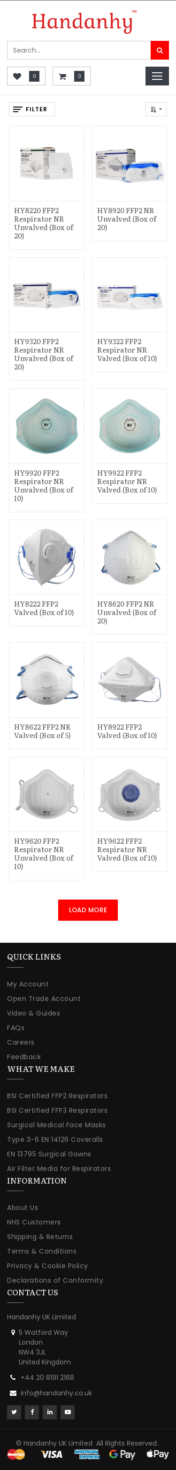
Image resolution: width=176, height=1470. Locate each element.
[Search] (160, 50)
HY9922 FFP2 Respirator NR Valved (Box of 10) (127, 481)
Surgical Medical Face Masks (56, 1125)
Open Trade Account (44, 998)
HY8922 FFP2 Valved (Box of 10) (127, 730)
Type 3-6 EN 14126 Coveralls (55, 1139)
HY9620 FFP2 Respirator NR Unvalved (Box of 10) (43, 853)
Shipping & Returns (40, 1236)
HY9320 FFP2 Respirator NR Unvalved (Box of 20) (43, 354)
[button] (156, 109)
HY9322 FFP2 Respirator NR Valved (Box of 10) (127, 349)
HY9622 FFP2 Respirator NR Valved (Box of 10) (127, 849)
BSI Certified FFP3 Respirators (57, 1110)
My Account (28, 984)
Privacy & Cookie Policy (47, 1265)
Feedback (24, 1057)
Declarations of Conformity (55, 1280)
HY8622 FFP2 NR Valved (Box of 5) (42, 730)
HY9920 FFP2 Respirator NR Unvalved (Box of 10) (43, 485)
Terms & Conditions (42, 1251)
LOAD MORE (88, 910)
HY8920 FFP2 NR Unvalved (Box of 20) (126, 218)
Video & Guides (33, 1013)
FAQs (15, 1027)
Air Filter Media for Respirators (59, 1168)
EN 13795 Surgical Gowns (49, 1154)
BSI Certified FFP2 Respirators (57, 1096)
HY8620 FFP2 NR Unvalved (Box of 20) (126, 612)
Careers (21, 1042)
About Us (22, 1207)
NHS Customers (34, 1222)
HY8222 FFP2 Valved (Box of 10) (44, 607)
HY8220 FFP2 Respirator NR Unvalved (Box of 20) (43, 223)
